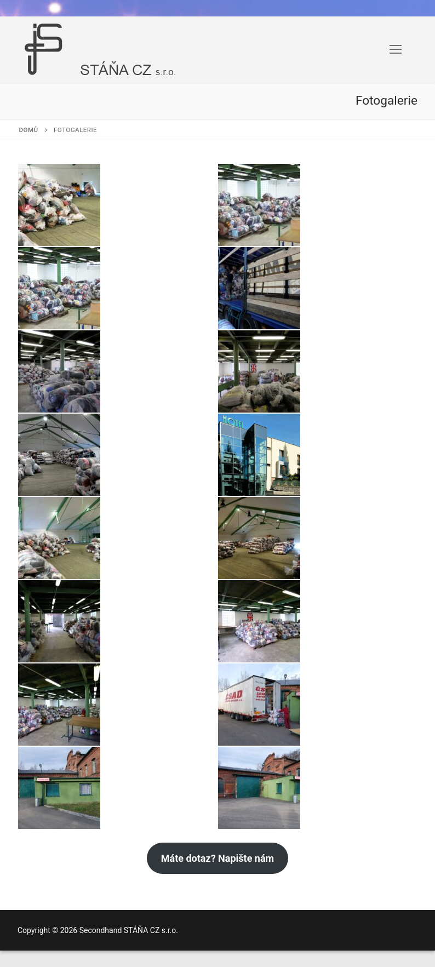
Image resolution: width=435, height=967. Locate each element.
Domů (28, 130)
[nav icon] (395, 49)
